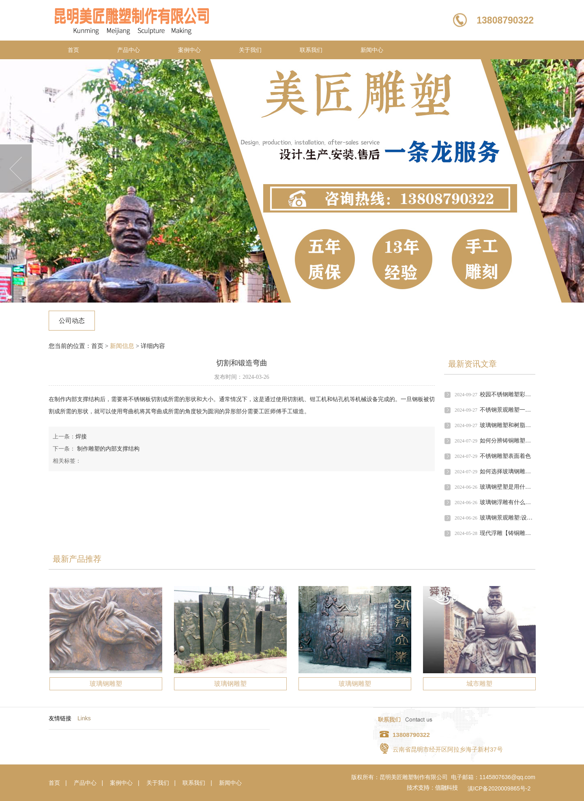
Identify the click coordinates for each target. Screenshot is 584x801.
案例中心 (189, 50)
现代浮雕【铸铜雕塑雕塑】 (514, 533)
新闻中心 (372, 50)
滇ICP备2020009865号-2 (499, 788)
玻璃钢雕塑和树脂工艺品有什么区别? (526, 425)
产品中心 (128, 50)
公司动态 (72, 320)
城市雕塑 (479, 683)
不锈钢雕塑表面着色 (505, 456)
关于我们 (250, 50)
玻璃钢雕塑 (106, 683)
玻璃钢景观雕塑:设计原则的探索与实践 (529, 518)
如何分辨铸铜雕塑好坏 (508, 441)
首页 (73, 50)
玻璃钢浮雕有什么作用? (509, 502)
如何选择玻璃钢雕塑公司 (511, 471)
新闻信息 (122, 346)
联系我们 (311, 50)
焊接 (81, 437)
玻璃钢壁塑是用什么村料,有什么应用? (527, 487)
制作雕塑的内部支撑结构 (107, 449)
